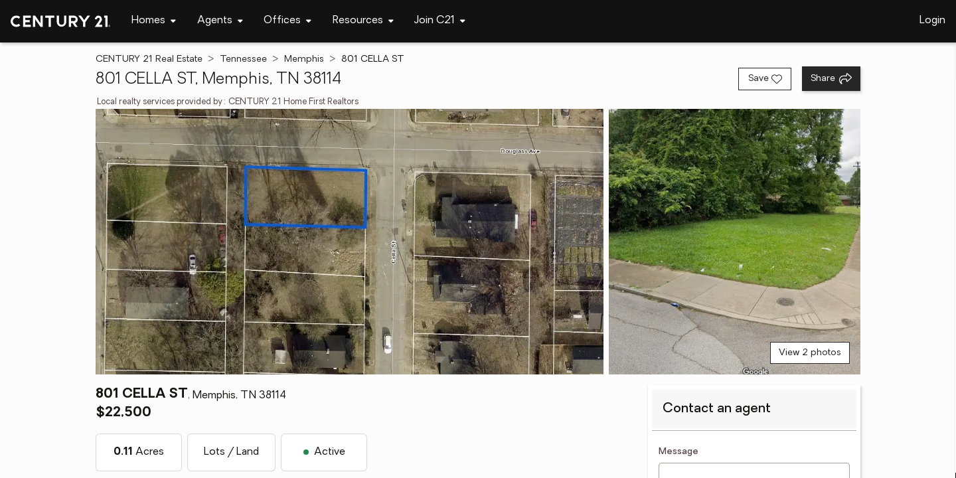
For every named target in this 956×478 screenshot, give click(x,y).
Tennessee (243, 59)
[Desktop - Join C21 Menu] (439, 21)
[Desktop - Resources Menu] (363, 21)
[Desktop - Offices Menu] (287, 21)
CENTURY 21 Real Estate (149, 59)
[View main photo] (349, 241)
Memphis (304, 59)
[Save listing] (764, 79)
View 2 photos (810, 353)
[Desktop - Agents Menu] (220, 21)
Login (932, 20)
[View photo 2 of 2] (734, 241)
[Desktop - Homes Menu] (153, 21)
